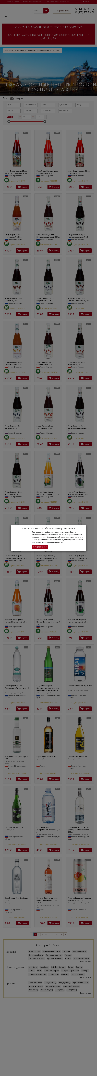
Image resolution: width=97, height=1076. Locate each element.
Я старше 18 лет (39, 547)
